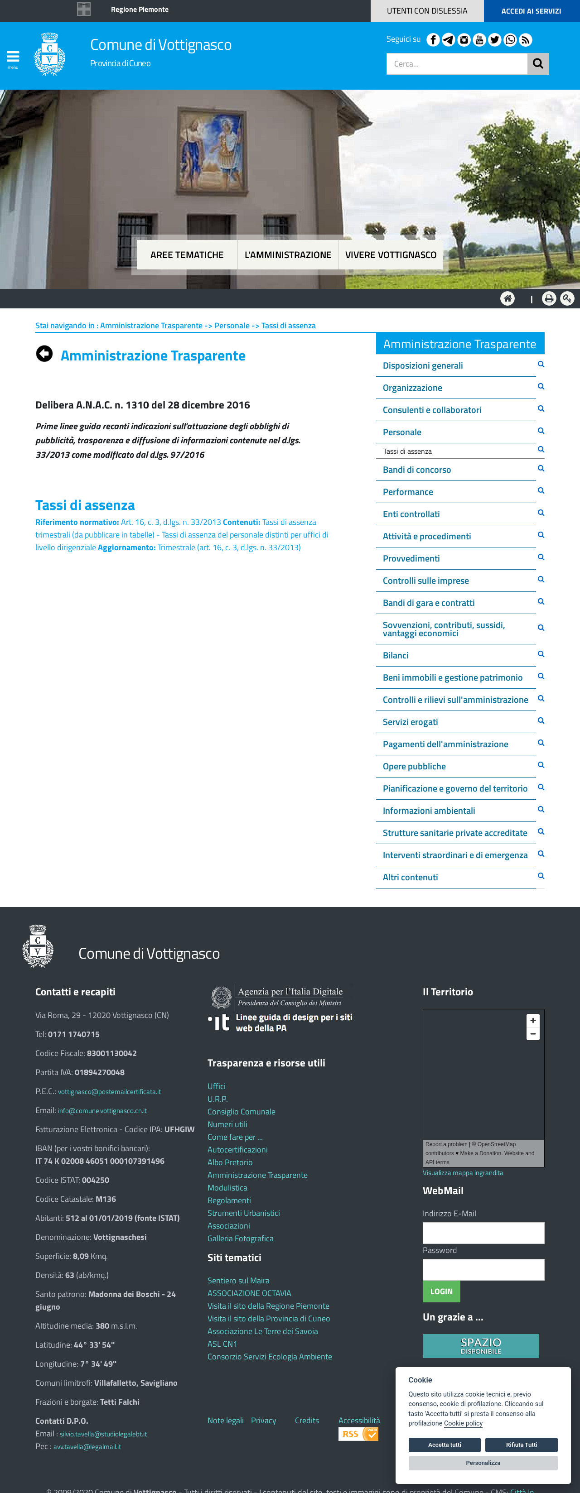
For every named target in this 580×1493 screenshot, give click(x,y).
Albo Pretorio (230, 1162)
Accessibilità (359, 1420)
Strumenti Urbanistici (244, 1213)
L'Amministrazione (283, 298)
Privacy (263, 1420)
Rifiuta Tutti (521, 1444)
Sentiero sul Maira (239, 1280)
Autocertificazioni (238, 1149)
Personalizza (483, 1462)
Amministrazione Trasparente (258, 1175)
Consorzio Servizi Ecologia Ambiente (270, 1356)
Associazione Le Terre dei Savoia (263, 1331)
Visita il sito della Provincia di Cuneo (269, 1318)
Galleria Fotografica (241, 1238)
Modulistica (227, 1187)
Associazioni (229, 1225)
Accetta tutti (444, 1444)
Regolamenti (229, 1200)
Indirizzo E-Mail (449, 1213)
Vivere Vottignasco (391, 255)
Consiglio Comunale (242, 1111)
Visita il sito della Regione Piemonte (268, 1306)
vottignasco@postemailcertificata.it (109, 1091)
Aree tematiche (187, 255)
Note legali (226, 1420)
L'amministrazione (288, 255)
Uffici (217, 1086)
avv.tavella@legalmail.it (87, 1446)
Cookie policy (463, 1423)
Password (440, 1250)
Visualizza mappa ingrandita (463, 1172)
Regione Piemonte (140, 9)
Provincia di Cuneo (120, 62)
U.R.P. (218, 1099)
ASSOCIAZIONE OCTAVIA (249, 1293)
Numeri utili (227, 1124)
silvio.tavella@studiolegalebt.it (103, 1434)
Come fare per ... (235, 1137)
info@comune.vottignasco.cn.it (102, 1110)
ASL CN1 (222, 1344)
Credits (307, 1420)
